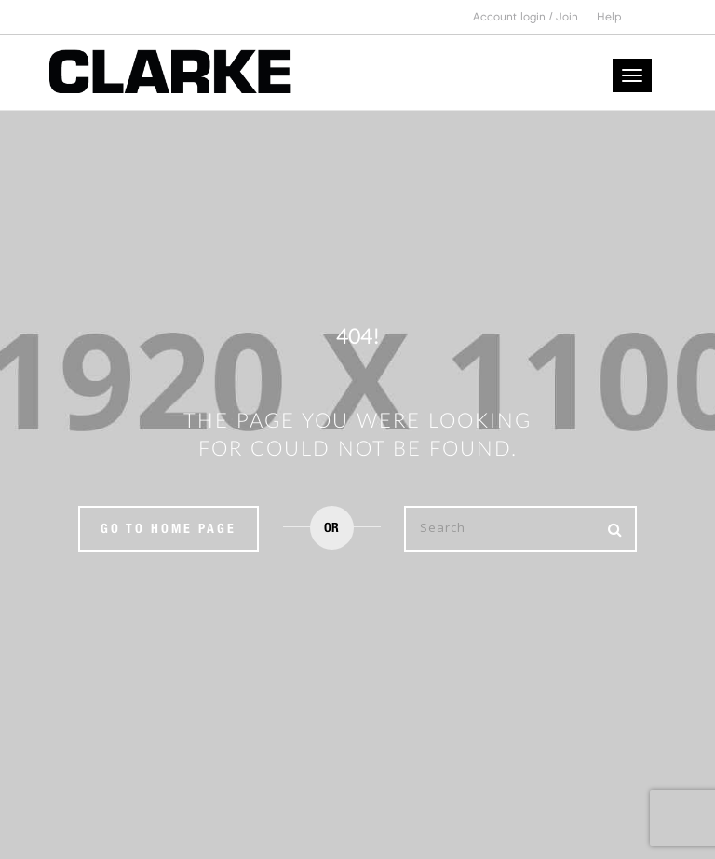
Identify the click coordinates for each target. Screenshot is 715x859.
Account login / (514, 17)
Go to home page (168, 528)
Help (609, 17)
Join (567, 17)
